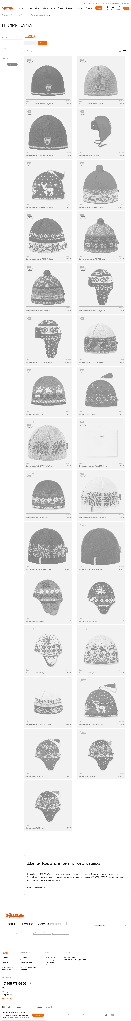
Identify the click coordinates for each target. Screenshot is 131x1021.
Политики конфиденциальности (42, 933)
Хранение (89, 8)
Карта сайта (6, 969)
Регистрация (50, 957)
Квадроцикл (70, 8)
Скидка (30, 62)
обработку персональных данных (39, 931)
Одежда (29, 8)
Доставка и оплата (98, 3)
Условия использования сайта (76, 1014)
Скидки (98, 8)
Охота (53, 8)
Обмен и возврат (26, 962)
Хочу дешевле (7, 967)
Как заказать (50, 962)
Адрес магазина (124, 3)
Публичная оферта (62, 1014)
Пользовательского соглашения (60, 933)
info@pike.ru (6, 998)
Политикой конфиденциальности (19, 1017)
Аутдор (60, 8)
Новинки (83, 3)
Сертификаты (7, 965)
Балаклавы (30, 43)
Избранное (49, 965)
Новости (23, 969)
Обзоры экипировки (28, 967)
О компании (24, 957)
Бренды (89, 3)
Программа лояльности (112, 3)
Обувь (37, 8)
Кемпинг (80, 8)
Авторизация (50, 960)
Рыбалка (45, 8)
